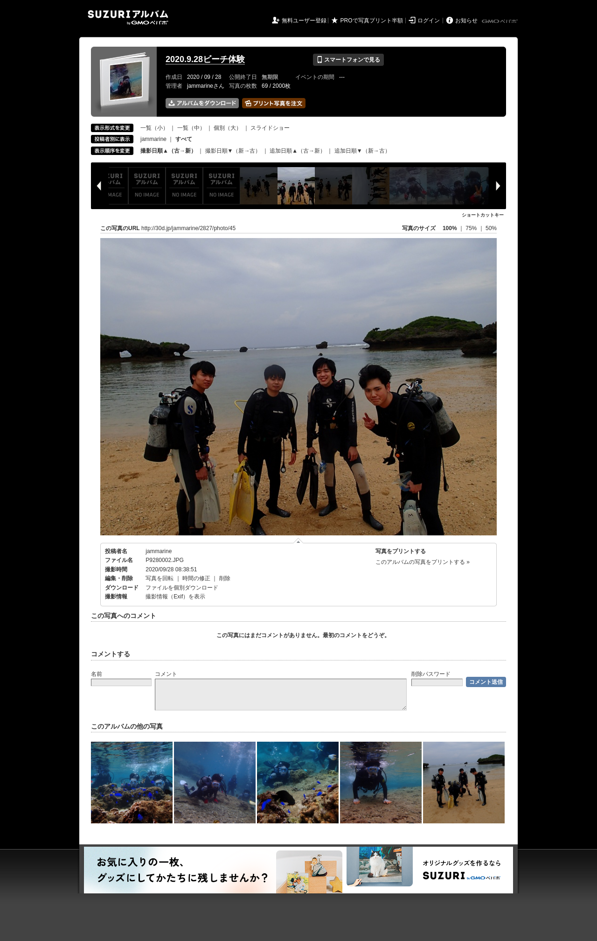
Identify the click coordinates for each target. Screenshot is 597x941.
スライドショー (270, 128)
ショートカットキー (483, 215)
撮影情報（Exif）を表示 (175, 596)
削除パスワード (431, 674)
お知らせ (466, 20)
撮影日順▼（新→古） (233, 150)
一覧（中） (191, 128)
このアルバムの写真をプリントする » (422, 562)
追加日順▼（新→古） (362, 150)
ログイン (428, 20)
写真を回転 (160, 578)
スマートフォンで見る (348, 60)
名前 (96, 674)
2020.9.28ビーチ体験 (205, 59)
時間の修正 (196, 578)
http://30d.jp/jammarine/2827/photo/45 (188, 228)
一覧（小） (154, 128)
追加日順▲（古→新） (298, 150)
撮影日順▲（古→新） (168, 150)
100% (449, 228)
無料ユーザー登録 (304, 20)
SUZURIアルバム (128, 17)
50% (491, 228)
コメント (166, 674)
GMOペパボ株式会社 (500, 21)
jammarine (153, 139)
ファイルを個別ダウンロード (182, 587)
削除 (224, 578)
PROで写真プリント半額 (371, 20)
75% (471, 228)
